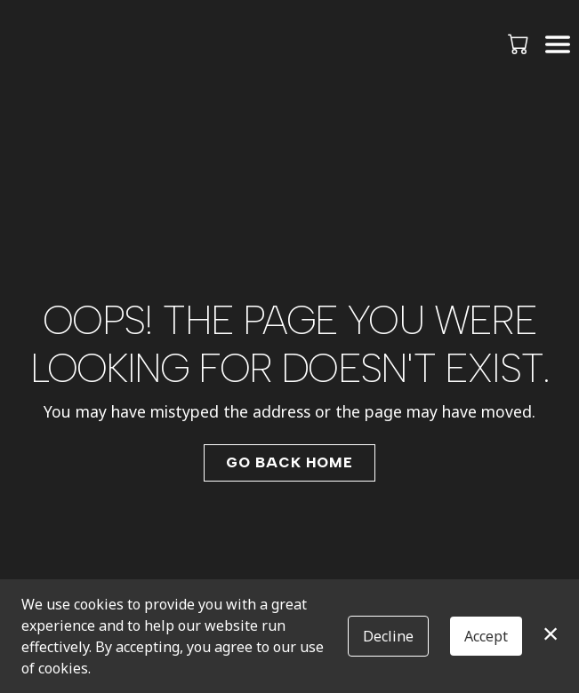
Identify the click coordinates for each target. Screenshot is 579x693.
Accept (486, 636)
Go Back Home (289, 462)
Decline (388, 636)
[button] (519, 43)
